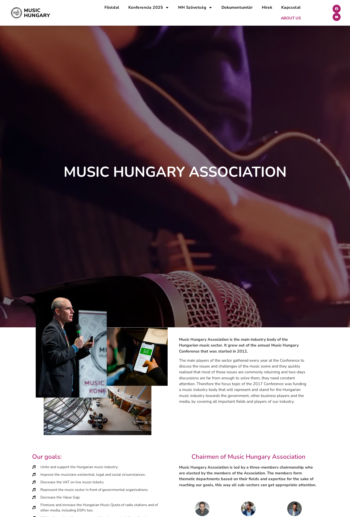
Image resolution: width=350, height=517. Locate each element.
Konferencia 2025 (148, 7)
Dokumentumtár (237, 7)
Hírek (267, 7)
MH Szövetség (195, 7)
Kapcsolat (291, 7)
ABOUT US (291, 18)
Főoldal (111, 7)
